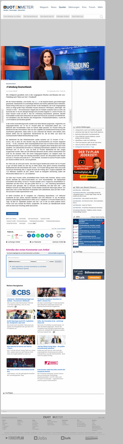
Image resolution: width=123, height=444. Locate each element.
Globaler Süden (63, 16)
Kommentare (12, 213)
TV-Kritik (64, 423)
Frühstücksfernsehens (53, 221)
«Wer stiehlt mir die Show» (85, 198)
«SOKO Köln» (81, 190)
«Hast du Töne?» (82, 205)
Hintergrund (20, 421)
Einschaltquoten (47, 432)
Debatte (64, 421)
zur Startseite (35, 242)
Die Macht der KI (47, 16)
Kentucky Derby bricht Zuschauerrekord (87, 134)
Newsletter (4, 423)
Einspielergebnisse (81, 424)
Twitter (4, 429)
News (53, 7)
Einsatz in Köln (45, 218)
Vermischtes (35, 423)
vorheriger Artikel (13, 242)
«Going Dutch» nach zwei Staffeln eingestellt (88, 130)
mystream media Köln (88, 221)
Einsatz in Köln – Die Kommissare (17, 221)
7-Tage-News (5, 426)
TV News (40, 432)
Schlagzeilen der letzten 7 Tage (84, 147)
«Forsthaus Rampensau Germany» (87, 208)
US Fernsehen (34, 432)
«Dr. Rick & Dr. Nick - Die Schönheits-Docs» (88, 202)
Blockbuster (59, 432)
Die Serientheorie (30, 16)
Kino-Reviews (65, 424)
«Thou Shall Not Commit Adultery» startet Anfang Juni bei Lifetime (87, 137)
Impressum (94, 430)
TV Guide (53, 432)
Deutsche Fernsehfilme (90, 432)
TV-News (34, 421)
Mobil (3, 424)
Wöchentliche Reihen (52, 421)
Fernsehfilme (66, 432)
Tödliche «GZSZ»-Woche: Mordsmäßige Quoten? (87, 211)
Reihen (19, 423)
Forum (92, 7)
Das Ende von (77, 16)
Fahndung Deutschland (37, 221)
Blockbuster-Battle (81, 426)
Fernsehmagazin (20, 432)
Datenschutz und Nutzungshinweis (96, 426)
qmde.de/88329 (61, 228)
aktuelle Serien (73, 432)
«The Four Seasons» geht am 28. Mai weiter (88, 142)
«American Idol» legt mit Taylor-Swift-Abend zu (89, 132)
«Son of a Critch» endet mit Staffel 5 (86, 145)
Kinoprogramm (81, 432)
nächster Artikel (58, 242)
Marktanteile (50, 423)
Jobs (93, 423)
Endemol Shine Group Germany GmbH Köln (86, 227)
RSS (3, 421)
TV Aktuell (12, 432)
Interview (19, 424)
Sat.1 (36, 102)
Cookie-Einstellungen (97, 429)
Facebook (4, 427)
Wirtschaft (34, 424)
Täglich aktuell (50, 424)
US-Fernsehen (35, 429)
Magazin (44, 7)
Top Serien (99, 432)
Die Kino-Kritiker (81, 423)
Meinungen (74, 7)
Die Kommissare (33, 218)
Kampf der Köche (12, 223)
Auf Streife (22, 218)
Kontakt (94, 424)
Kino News (7, 432)
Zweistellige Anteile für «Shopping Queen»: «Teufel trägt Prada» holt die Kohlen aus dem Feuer (87, 194)
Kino (84, 7)
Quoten (62, 7)
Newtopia (22, 223)
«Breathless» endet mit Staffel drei (85, 140)
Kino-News (79, 421)
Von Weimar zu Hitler (12, 16)
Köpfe (33, 427)
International (35, 426)
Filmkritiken (27, 432)
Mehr (100, 7)
